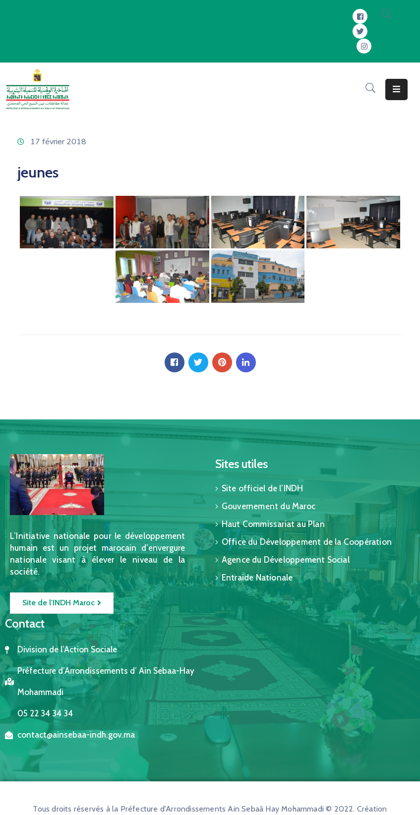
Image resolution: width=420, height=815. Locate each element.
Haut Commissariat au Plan (273, 524)
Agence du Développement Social (286, 560)
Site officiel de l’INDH (262, 488)
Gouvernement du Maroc (268, 506)
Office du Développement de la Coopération (307, 542)
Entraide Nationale (257, 577)
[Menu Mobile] (396, 89)
